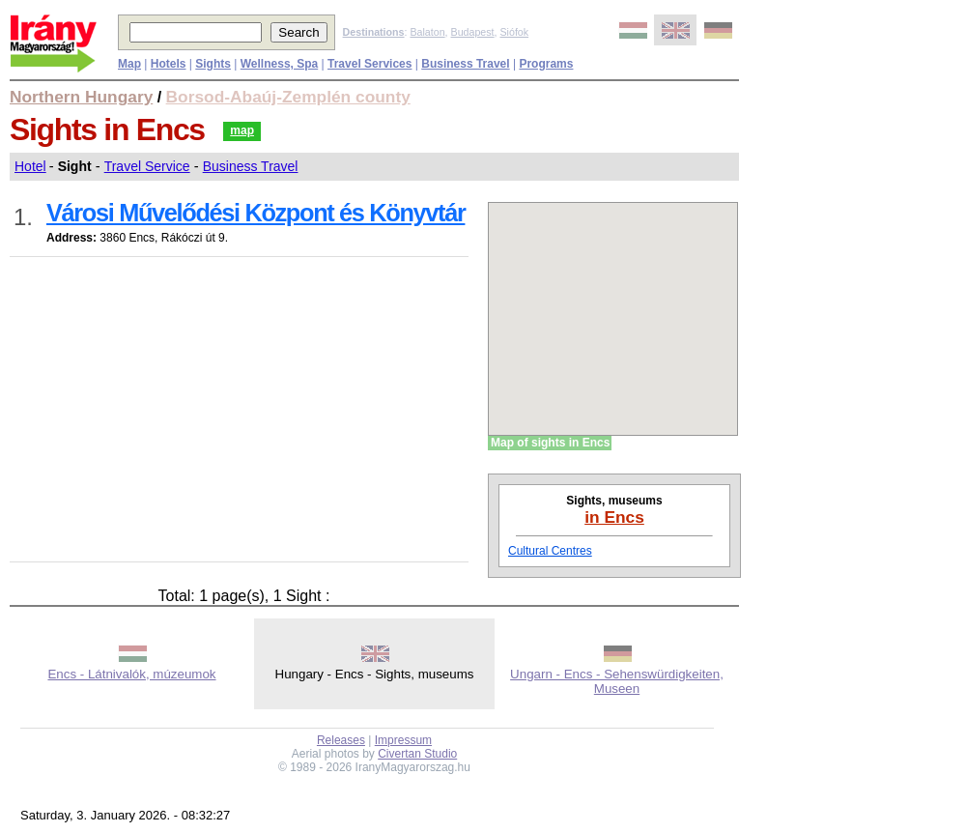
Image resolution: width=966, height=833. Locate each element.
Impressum (403, 740)
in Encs (614, 517)
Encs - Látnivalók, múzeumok (131, 674)
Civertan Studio (417, 754)
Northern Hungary (81, 96)
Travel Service (147, 166)
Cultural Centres (550, 551)
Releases (341, 740)
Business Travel (250, 166)
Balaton (427, 32)
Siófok (513, 32)
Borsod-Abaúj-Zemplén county (288, 96)
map (242, 130)
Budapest (473, 32)
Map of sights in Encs (550, 442)
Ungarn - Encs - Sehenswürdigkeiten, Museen (617, 681)
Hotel (30, 166)
